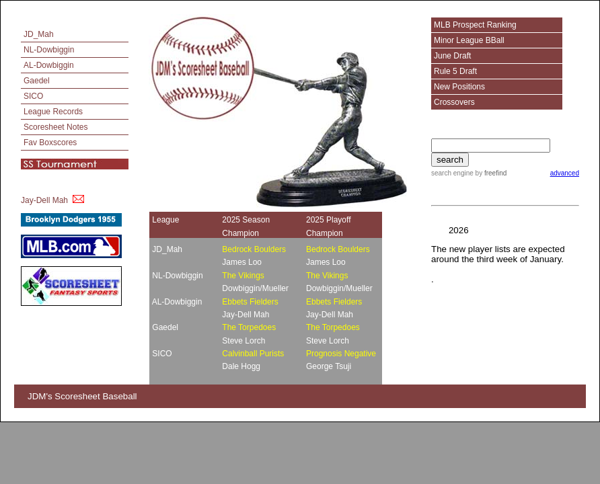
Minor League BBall (469, 40)
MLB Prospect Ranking (475, 25)
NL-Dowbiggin (49, 49)
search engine (452, 173)
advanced (564, 173)
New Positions (459, 86)
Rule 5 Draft (455, 71)
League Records (53, 111)
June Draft (452, 56)
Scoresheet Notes (55, 127)
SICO (33, 96)
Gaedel (37, 80)
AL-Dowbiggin (49, 65)
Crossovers (454, 102)
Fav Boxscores (50, 142)
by (490, 173)
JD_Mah (39, 34)
